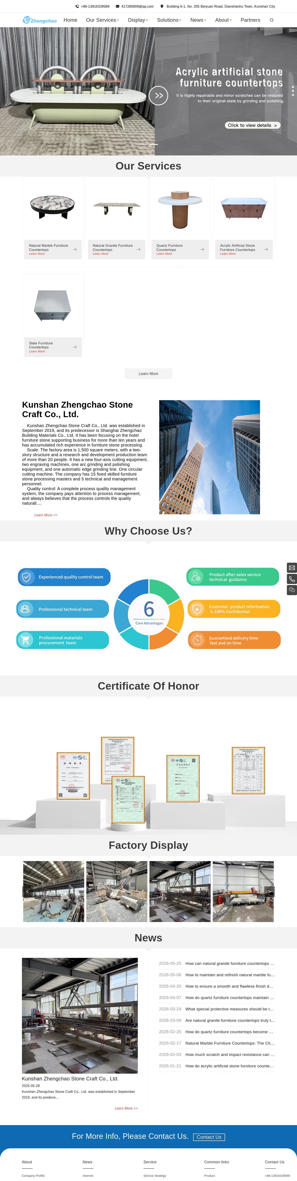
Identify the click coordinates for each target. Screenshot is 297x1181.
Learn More (37, 252)
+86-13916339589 (95, 6)
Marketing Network (156, 1179)
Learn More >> (45, 510)
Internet (88, 1171)
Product (209, 1171)
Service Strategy (155, 1171)
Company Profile (33, 1171)
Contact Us (209, 1133)
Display (209, 1179)
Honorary (28, 1179)
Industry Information (96, 1179)
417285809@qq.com (137, 6)
